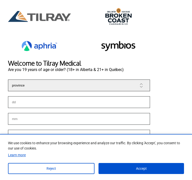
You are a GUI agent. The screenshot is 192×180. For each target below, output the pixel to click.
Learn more (17, 155)
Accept (141, 168)
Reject (51, 168)
